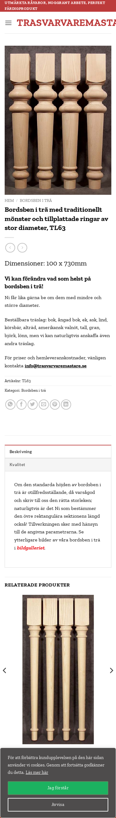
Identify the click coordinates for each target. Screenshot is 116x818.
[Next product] (10, 247)
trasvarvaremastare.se (58, 22)
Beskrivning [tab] (21, 451)
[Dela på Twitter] (33, 404)
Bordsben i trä (36, 200)
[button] (8, 22)
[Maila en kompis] (44, 404)
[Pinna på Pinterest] (55, 404)
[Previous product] (22, 247)
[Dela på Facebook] (21, 404)
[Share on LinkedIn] (66, 404)
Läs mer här (37, 772)
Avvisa (58, 804)
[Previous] (5, 682)
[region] (58, 783)
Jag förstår (58, 788)
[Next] (111, 682)
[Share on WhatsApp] (10, 404)
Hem (9, 200)
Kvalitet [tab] (17, 464)
